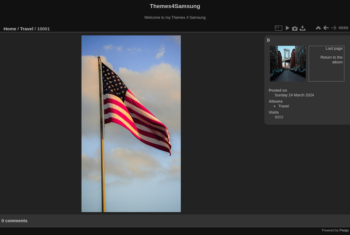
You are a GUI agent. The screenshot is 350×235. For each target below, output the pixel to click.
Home (10, 28)
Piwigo (344, 230)
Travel (26, 28)
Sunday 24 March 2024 (294, 95)
